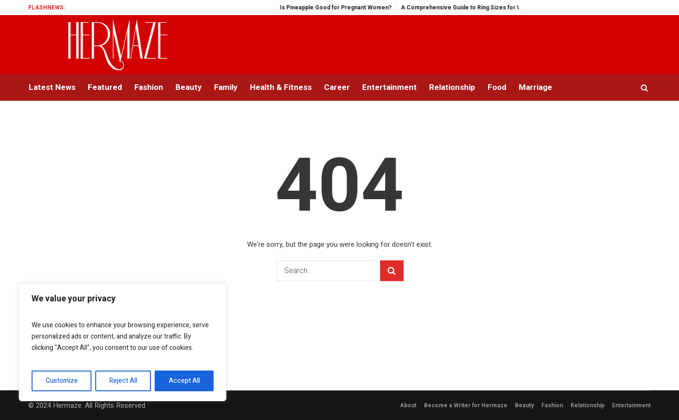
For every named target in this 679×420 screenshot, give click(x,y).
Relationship (587, 405)
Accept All (184, 381)
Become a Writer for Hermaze (465, 405)
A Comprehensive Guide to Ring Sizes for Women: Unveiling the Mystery (512, 7)
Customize (62, 381)
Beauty (524, 405)
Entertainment (631, 405)
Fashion (552, 405)
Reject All (123, 381)
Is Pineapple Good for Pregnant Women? (348, 7)
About (408, 405)
